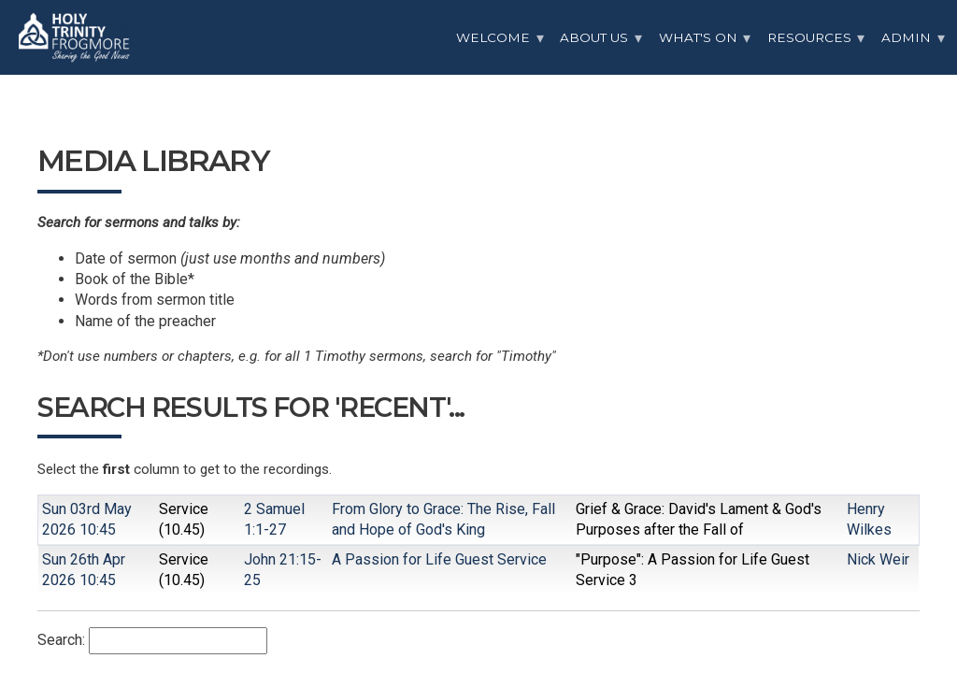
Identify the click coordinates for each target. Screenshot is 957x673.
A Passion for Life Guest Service (439, 559)
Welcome (493, 37)
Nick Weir (878, 559)
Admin (906, 37)
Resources (809, 37)
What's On (698, 37)
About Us (594, 37)
